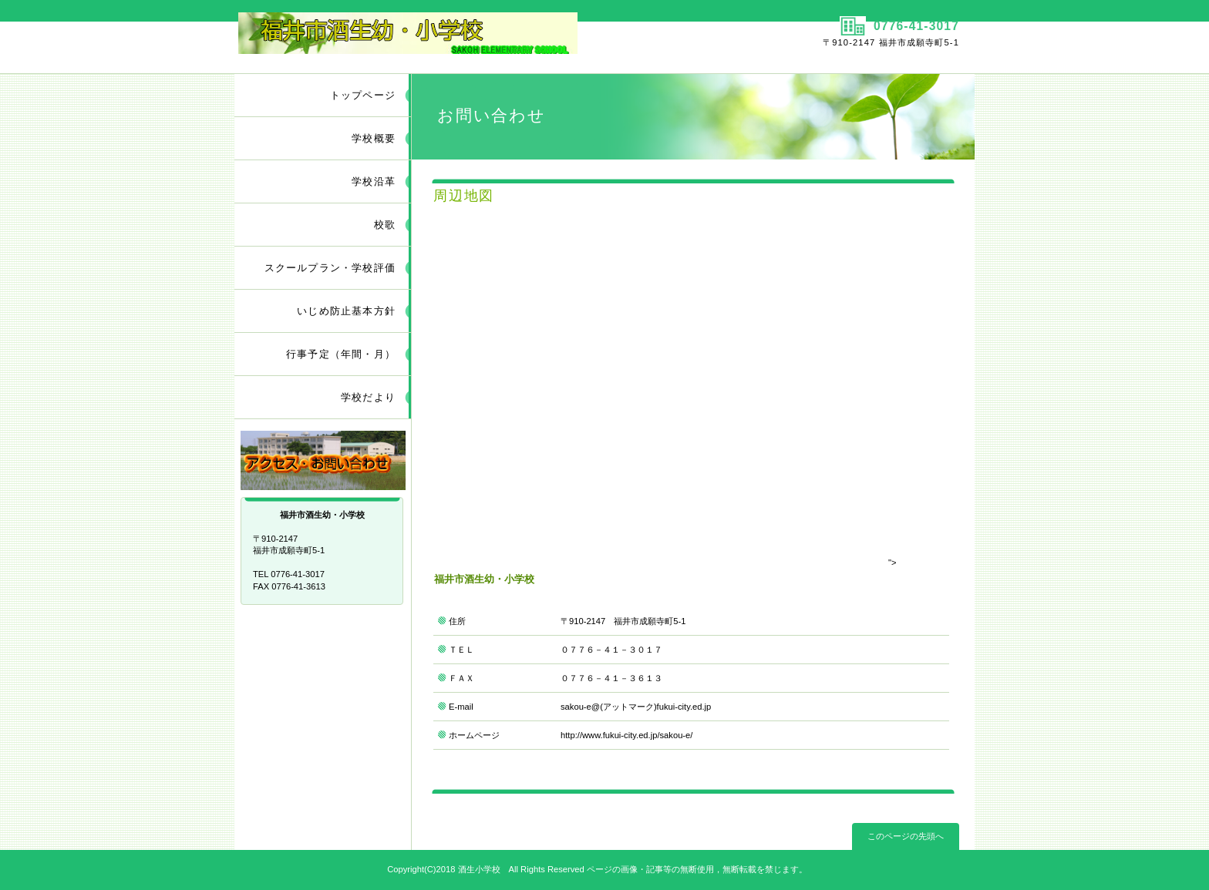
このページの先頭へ (905, 836)
